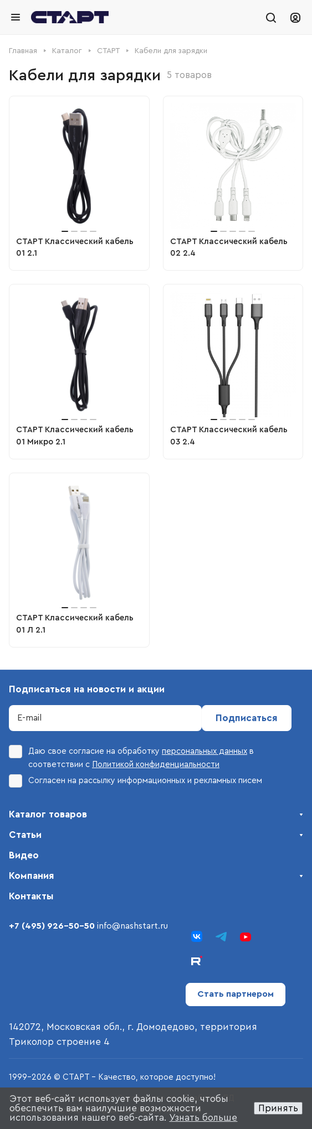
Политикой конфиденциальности (155, 764)
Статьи (25, 835)
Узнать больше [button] (203, 1117)
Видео (24, 855)
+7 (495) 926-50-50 (52, 925)
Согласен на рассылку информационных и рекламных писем (135, 781)
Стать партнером (235, 994)
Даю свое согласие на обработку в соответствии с (131, 757)
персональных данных (204, 751)
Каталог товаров (48, 814)
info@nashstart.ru (132, 925)
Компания (31, 876)
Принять (278, 1108)
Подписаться (247, 718)
